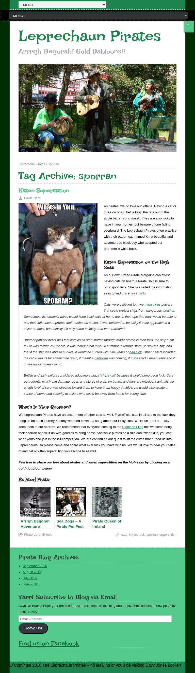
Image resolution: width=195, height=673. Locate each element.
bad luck (135, 352)
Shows (47, 534)
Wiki (142, 293)
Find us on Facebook (49, 643)
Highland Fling (132, 427)
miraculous (152, 304)
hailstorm (101, 358)
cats (124, 534)
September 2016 (35, 566)
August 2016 (32, 572)
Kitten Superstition (44, 190)
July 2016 (30, 578)
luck (142, 534)
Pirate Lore (32, 534)
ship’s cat (108, 375)
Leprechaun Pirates (90, 36)
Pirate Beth (32, 198)
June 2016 (30, 584)
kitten (133, 534)
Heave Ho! (33, 628)
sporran (152, 534)
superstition (168, 534)
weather (168, 310)
